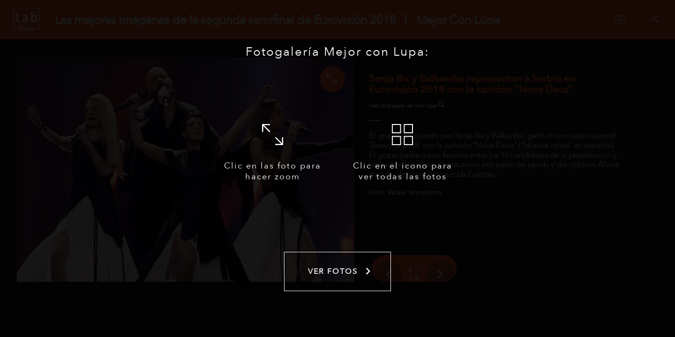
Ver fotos (340, 271)
